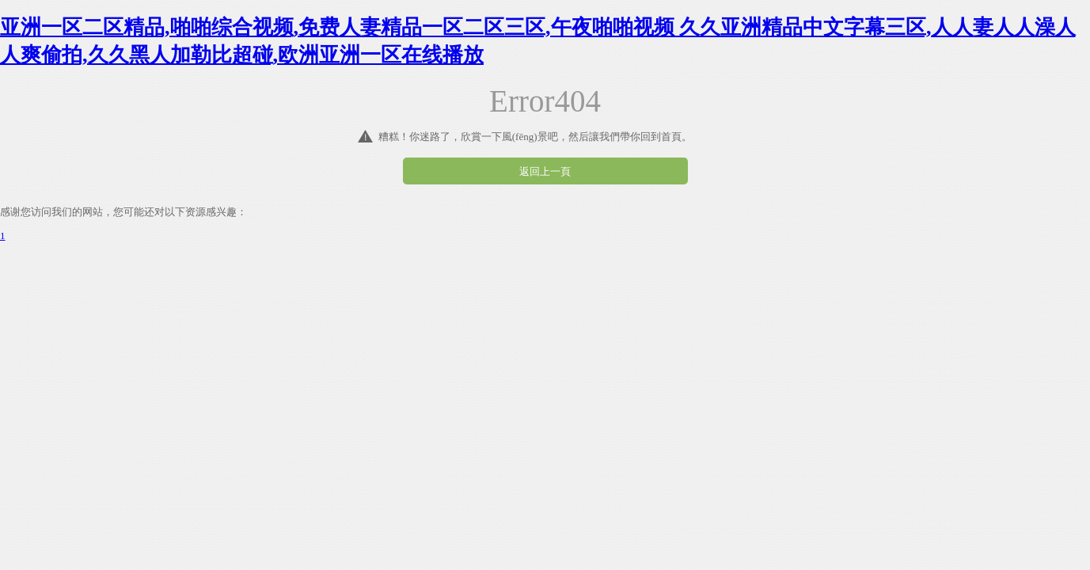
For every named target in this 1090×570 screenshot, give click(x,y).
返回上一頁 (545, 171)
